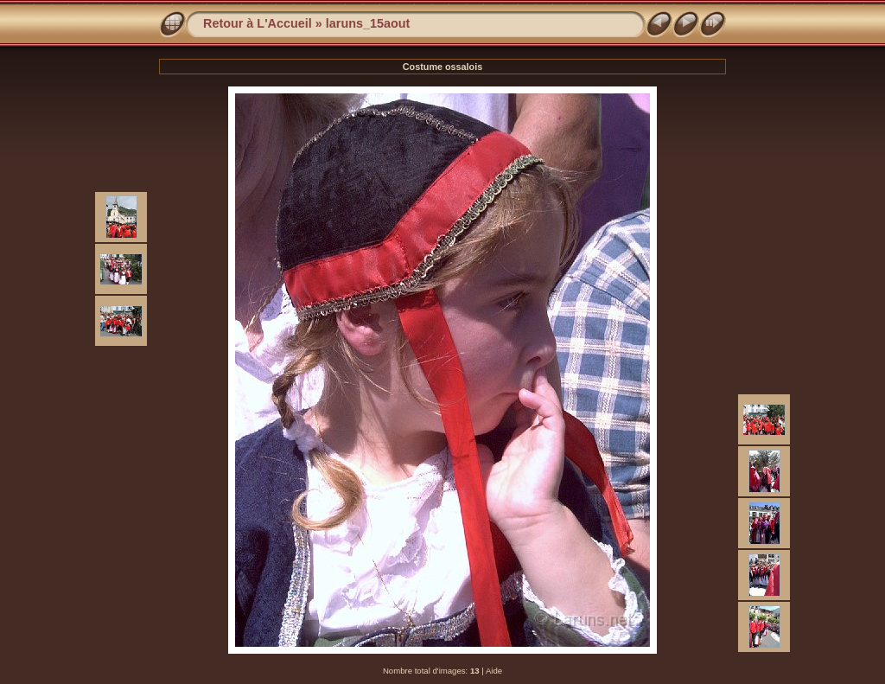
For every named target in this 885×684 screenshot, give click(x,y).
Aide (494, 670)
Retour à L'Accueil (257, 23)
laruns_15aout (368, 23)
